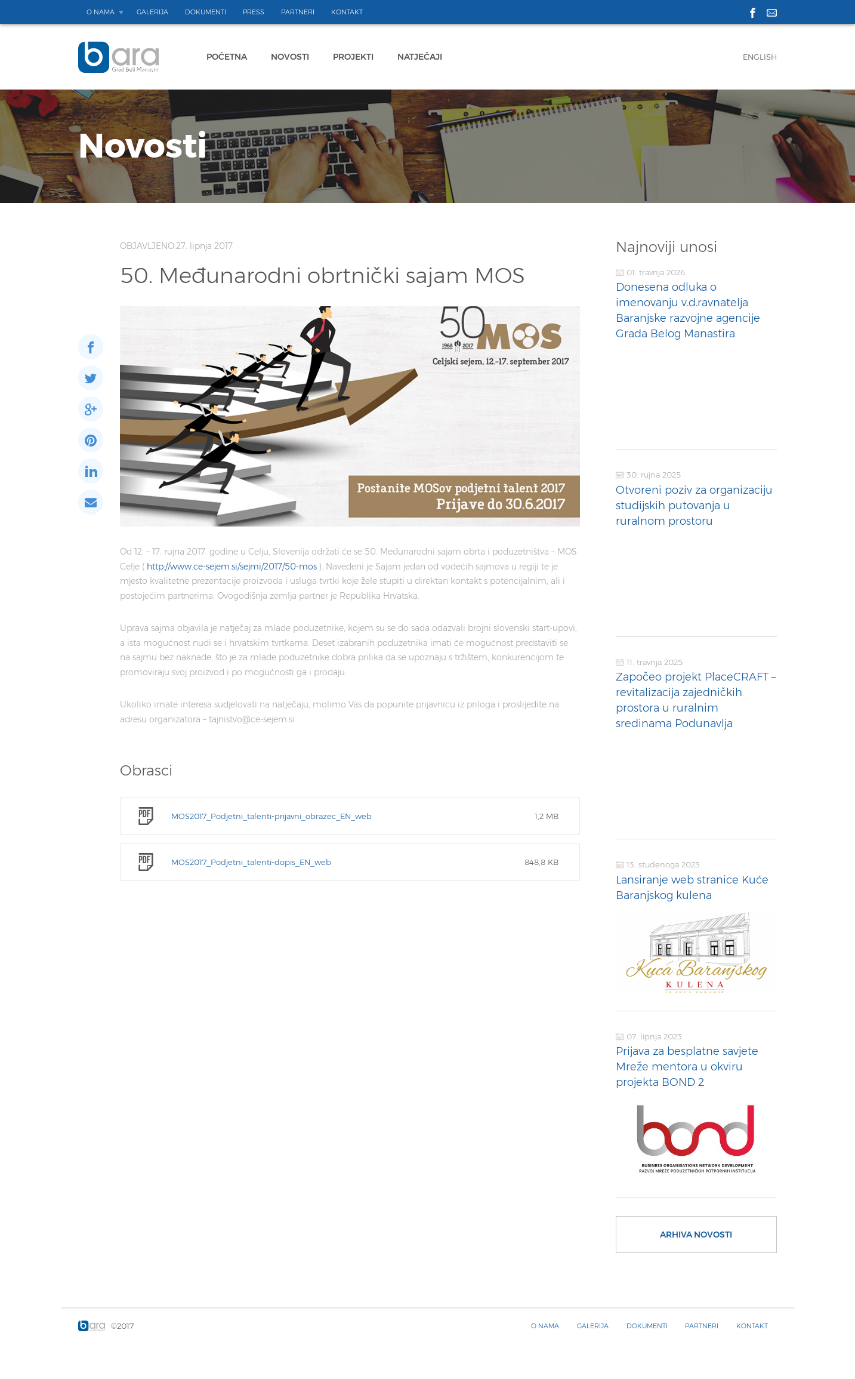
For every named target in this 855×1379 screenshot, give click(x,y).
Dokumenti (205, 12)
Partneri (297, 12)
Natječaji (419, 56)
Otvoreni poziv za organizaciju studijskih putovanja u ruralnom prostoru (694, 506)
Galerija (152, 12)
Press (253, 12)
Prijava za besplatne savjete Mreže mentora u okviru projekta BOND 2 (687, 1067)
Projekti (353, 56)
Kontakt (347, 12)
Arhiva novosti (696, 1234)
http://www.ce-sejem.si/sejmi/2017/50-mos (233, 566)
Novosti (290, 56)
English (760, 56)
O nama (101, 12)
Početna (226, 56)
